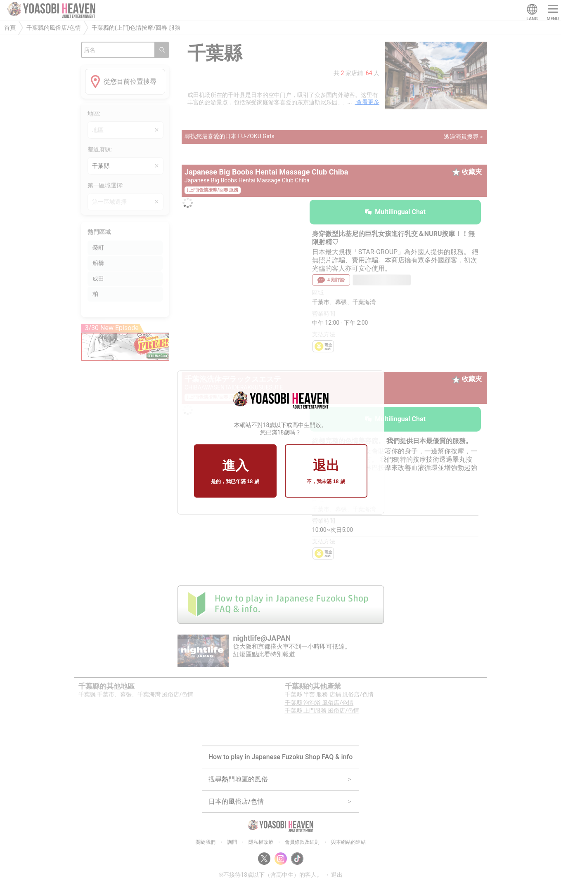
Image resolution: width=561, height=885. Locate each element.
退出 (326, 471)
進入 (235, 471)
